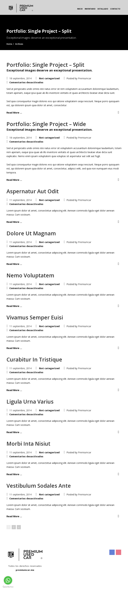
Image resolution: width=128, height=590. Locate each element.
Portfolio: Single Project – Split (45, 64)
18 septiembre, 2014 (20, 78)
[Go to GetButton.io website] (8, 587)
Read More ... (14, 112)
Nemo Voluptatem (30, 275)
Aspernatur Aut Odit (32, 191)
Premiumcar (84, 78)
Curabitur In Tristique (34, 359)
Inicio (80, 9)
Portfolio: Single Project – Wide (46, 124)
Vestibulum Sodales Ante (38, 485)
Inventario (90, 9)
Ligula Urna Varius (30, 401)
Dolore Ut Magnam (31, 233)
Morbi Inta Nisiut (28, 443)
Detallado (103, 9)
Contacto (115, 9)
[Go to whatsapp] (8, 580)
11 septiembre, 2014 (20, 200)
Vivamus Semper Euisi (34, 317)
